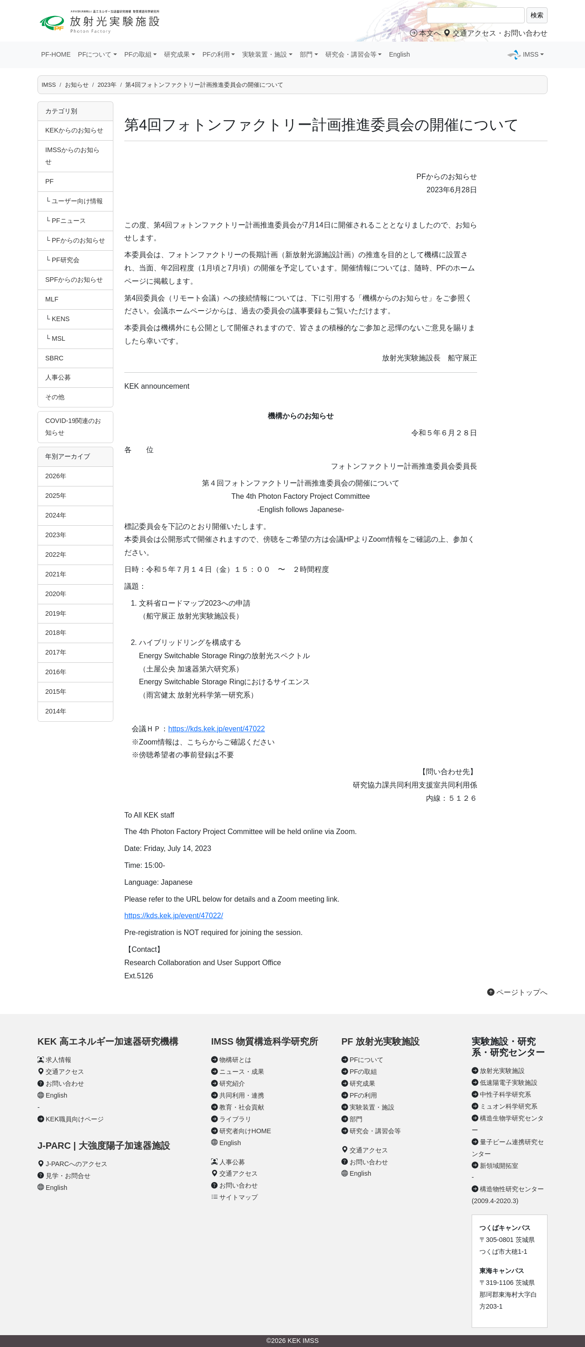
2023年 (106, 84)
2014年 (55, 711)
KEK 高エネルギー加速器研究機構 (107, 1041)
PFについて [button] (95, 54)
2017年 (55, 652)
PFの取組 (363, 1071)
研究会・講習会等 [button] (351, 54)
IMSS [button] (530, 54)
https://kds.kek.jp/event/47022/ (173, 915)
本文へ (425, 33)
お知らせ (77, 84)
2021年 (55, 574)
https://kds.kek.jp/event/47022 (216, 729)
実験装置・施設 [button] (264, 54)
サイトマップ (238, 1197)
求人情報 (58, 1059)
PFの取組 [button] (138, 54)
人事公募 (58, 377)
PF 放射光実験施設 (380, 1041)
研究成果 (362, 1083)
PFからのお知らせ (78, 240)
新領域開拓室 (499, 1165)
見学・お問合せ (68, 1175)
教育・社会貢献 (241, 1107)
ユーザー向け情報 (77, 201)
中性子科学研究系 (505, 1094)
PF (49, 181)
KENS (60, 318)
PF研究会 (65, 260)
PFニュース (68, 220)
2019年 (55, 613)
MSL (58, 338)
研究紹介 (232, 1083)
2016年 (55, 672)
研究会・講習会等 (375, 1131)
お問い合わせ (65, 1083)
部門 (356, 1119)
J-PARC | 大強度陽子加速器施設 (103, 1146)
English (399, 54)
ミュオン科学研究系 (508, 1106)
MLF (51, 299)
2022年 (55, 554)
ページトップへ (517, 992)
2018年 (55, 632)
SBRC (54, 358)
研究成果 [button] (177, 54)
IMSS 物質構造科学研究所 (264, 1041)
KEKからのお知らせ (74, 130)
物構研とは (235, 1059)
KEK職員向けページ (75, 1119)
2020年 (55, 593)
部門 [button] (306, 54)
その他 (54, 397)
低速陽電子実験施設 (508, 1082)
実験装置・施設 (372, 1107)
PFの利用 (363, 1095)
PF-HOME (56, 54)
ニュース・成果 (241, 1071)
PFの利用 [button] (216, 54)
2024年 (55, 515)
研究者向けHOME (245, 1131)
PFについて (366, 1059)
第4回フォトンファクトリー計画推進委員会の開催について (204, 84)
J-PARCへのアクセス (76, 1163)
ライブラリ (235, 1119)
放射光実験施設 (502, 1070)
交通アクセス (65, 1071)
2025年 (55, 495)
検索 (537, 15)
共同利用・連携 (241, 1095)
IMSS (49, 84)
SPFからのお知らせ (74, 279)
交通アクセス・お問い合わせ (495, 33)
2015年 (55, 691)
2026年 (55, 476)
